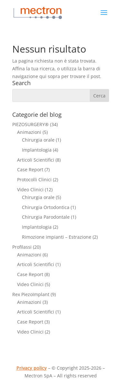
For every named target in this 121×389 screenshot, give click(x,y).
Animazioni (29, 132)
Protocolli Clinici (34, 179)
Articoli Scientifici (35, 160)
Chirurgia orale (38, 140)
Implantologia (37, 150)
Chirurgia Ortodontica (45, 207)
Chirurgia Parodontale (46, 217)
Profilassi (22, 247)
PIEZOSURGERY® (30, 124)
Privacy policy (31, 368)
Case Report (30, 169)
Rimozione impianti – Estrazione (56, 237)
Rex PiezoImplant (30, 294)
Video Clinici (30, 189)
